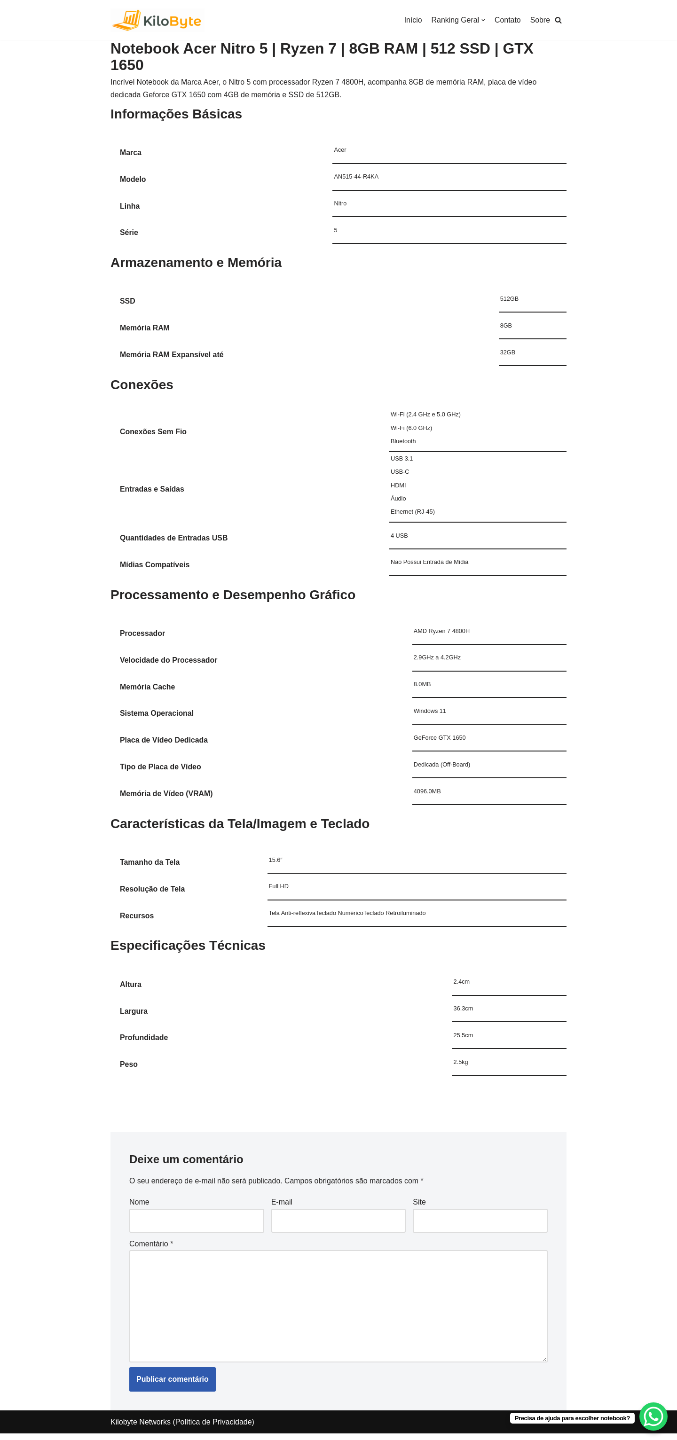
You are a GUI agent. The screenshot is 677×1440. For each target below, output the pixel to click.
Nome (139, 1207)
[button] (558, 20)
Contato (507, 20)
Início (412, 20)
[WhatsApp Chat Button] (653, 1416)
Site (419, 1207)
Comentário (151, 1249)
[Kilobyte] (157, 20)
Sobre (540, 20)
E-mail (281, 1207)
